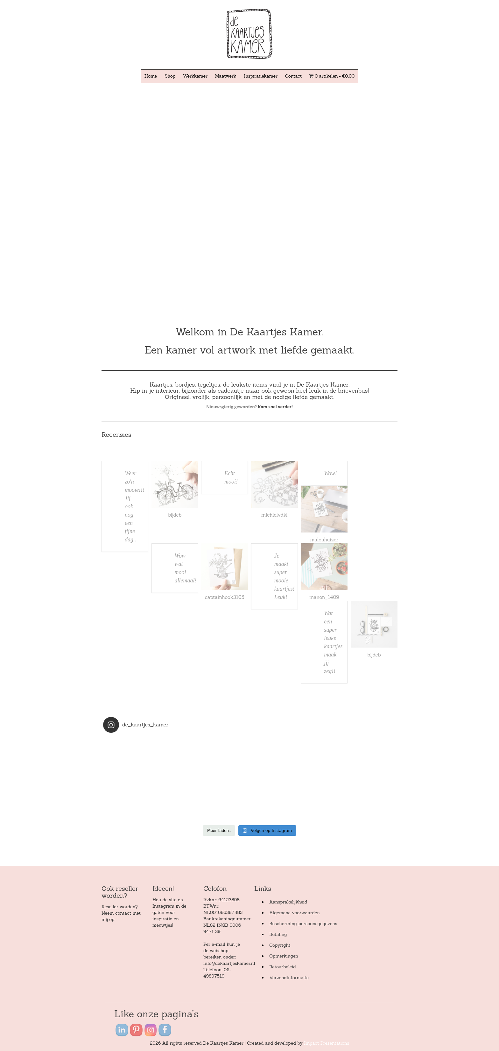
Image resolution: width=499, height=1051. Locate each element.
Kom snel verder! (275, 406)
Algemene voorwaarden (294, 913)
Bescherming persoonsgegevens (303, 923)
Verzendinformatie (289, 977)
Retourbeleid (282, 967)
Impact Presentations (326, 1043)
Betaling (278, 934)
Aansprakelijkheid (288, 902)
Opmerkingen (283, 956)
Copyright (279, 945)
